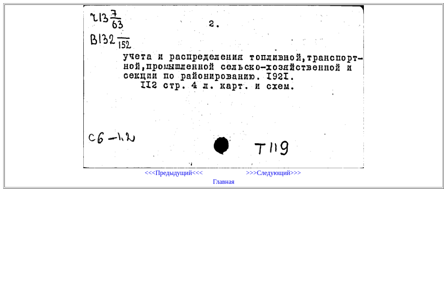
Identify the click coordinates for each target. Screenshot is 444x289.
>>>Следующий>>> (273, 172)
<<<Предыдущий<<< (174, 172)
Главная (223, 181)
